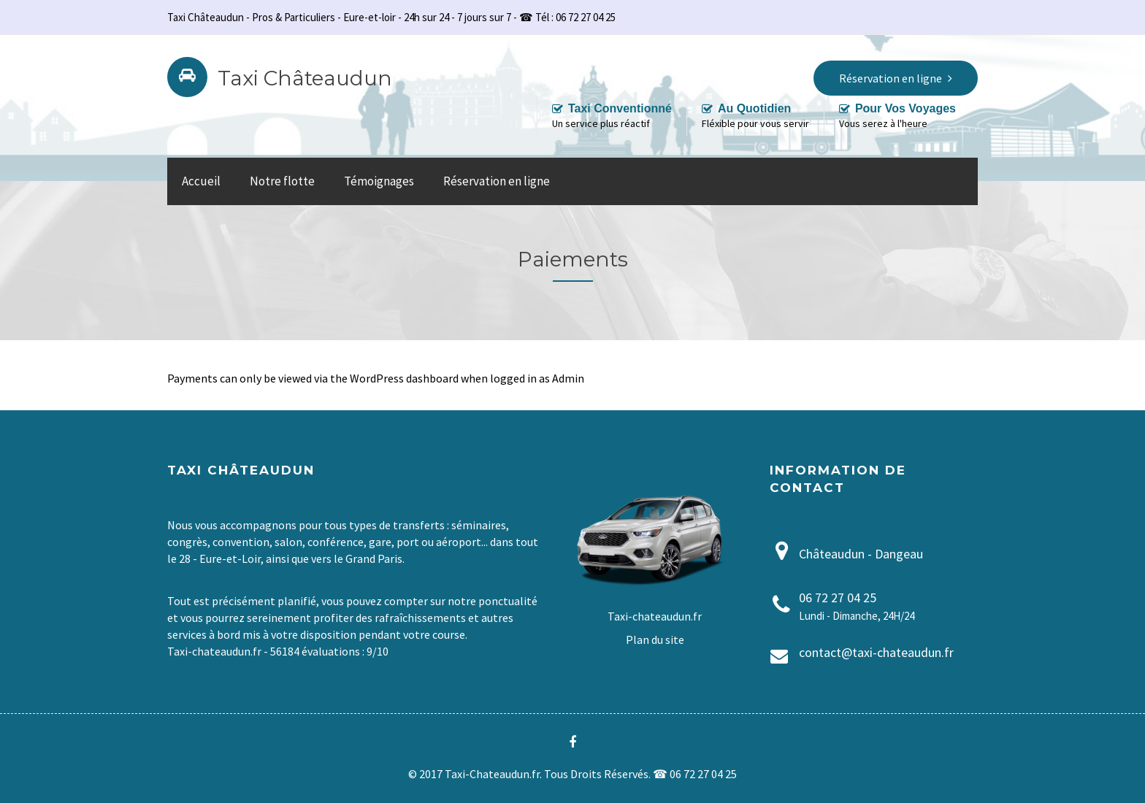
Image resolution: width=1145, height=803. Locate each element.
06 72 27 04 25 (837, 597)
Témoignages (379, 181)
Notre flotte (282, 181)
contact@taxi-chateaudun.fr (876, 652)
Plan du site (655, 639)
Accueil (201, 181)
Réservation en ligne (496, 181)
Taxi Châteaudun (305, 78)
